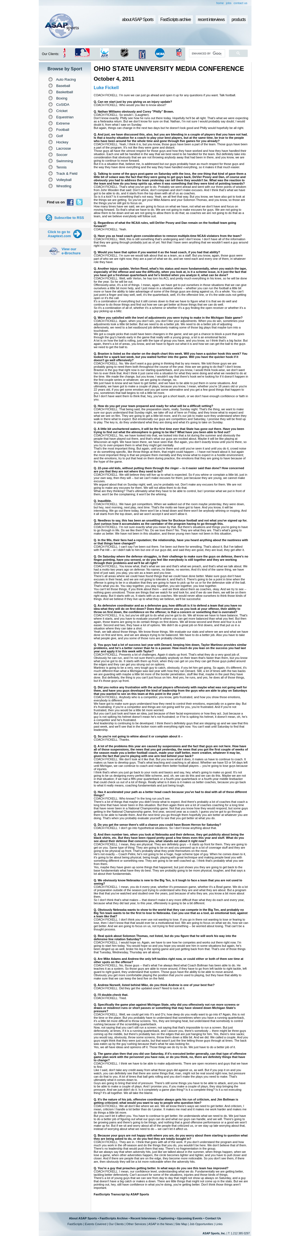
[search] (206, 53)
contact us (240, 3)
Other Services (136, 1224)
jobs (228, 3)
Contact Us (213, 1218)
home (220, 3)
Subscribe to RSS (69, 218)
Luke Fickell (106, 87)
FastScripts (74, 1224)
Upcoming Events (189, 1218)
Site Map (181, 1224)
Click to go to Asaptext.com (59, 234)
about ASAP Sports (137, 19)
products (239, 19)
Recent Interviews (143, 1218)
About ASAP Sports (83, 1218)
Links (219, 1224)
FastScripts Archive (114, 1218)
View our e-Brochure (71, 251)
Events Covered (95, 1224)
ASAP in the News (160, 1224)
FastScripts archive (175, 19)
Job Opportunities (201, 1224)
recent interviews (211, 19)
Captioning (166, 1218)
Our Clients (116, 1224)
